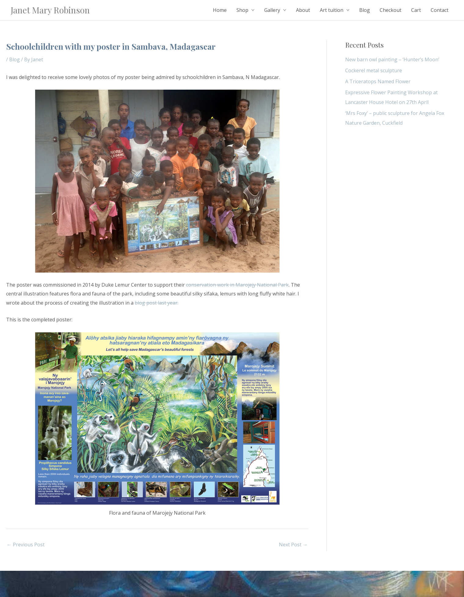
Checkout (390, 10)
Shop (242, 10)
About (303, 10)
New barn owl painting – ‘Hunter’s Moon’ (392, 59)
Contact (439, 10)
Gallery (272, 10)
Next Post (293, 544)
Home (220, 10)
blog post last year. (156, 302)
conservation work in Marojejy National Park (237, 284)
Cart (416, 10)
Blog (364, 10)
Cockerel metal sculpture (373, 70)
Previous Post (26, 544)
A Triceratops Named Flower (378, 81)
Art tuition (331, 10)
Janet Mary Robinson (50, 10)
